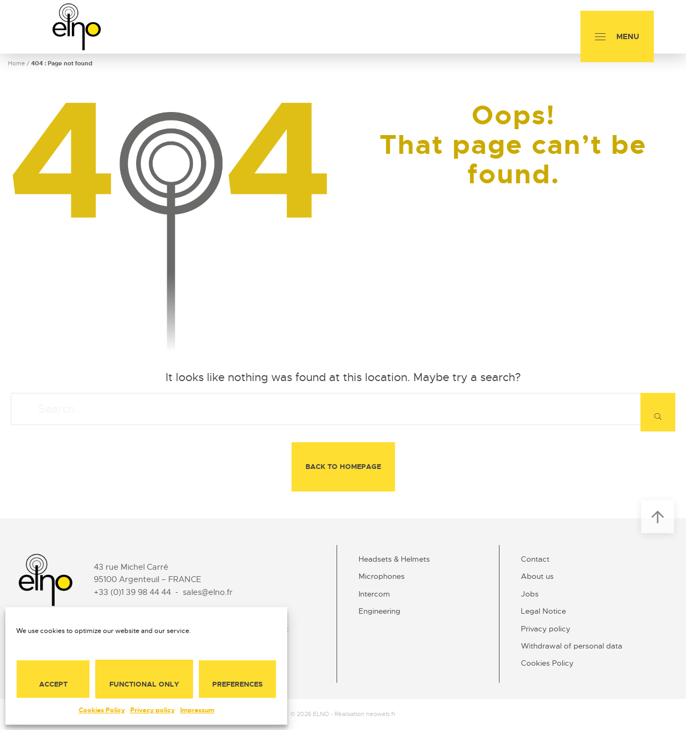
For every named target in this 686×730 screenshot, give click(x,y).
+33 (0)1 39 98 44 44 (132, 592)
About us (537, 576)
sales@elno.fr (208, 592)
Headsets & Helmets (394, 559)
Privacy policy (152, 710)
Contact (535, 559)
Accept (53, 684)
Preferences (237, 684)
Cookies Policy (102, 710)
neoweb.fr (381, 714)
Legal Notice (543, 611)
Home (16, 63)
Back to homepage (343, 466)
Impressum (197, 710)
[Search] (657, 412)
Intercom (374, 594)
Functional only (144, 684)
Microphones (382, 576)
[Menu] (617, 36)
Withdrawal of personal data (571, 646)
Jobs (530, 594)
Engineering (379, 611)
